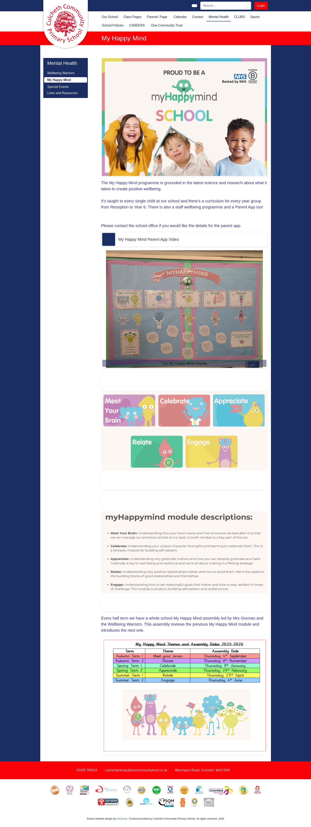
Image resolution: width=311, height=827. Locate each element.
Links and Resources (62, 93)
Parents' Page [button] (157, 17)
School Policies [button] (113, 25)
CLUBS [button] (239, 17)
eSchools (122, 818)
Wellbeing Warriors (60, 73)
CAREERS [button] (137, 25)
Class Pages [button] (132, 17)
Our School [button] (110, 17)
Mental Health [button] (219, 17)
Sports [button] (255, 17)
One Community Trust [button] (167, 25)
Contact (197, 17)
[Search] (223, 5)
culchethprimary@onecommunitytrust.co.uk (136, 770)
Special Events (58, 86)
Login (261, 5)
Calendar (180, 17)
